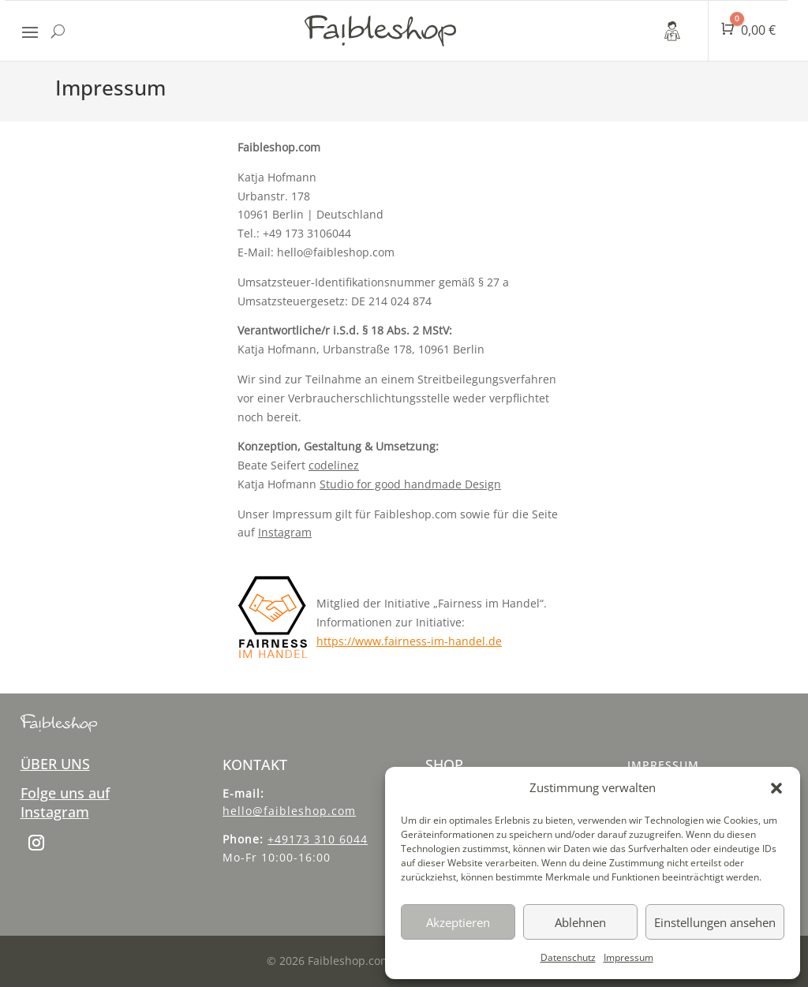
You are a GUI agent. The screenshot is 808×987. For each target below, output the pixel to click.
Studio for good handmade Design (410, 484)
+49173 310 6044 (317, 839)
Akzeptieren (458, 922)
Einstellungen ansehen (715, 922)
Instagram (285, 532)
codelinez (334, 465)
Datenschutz (568, 957)
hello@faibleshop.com (289, 810)
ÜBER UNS (55, 763)
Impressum (628, 957)
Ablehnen (580, 922)
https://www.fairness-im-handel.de (409, 641)
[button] (776, 788)
